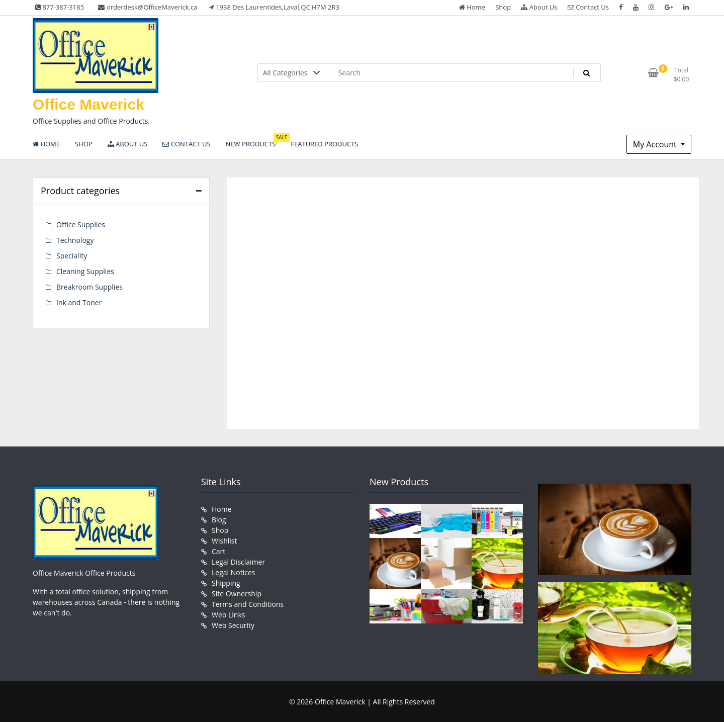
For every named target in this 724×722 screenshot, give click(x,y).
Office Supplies (80, 224)
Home (472, 7)
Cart (218, 551)
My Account (656, 144)
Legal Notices (233, 572)
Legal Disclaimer (238, 562)
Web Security (233, 625)
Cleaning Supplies (85, 271)
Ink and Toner (79, 302)
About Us (539, 7)
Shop (503, 7)
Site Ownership (236, 593)
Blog (219, 519)
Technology (75, 240)
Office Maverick (88, 104)
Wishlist (224, 541)
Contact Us (588, 7)
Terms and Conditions (248, 604)
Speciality (71, 255)
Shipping (226, 583)
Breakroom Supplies (89, 287)
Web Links (228, 614)
